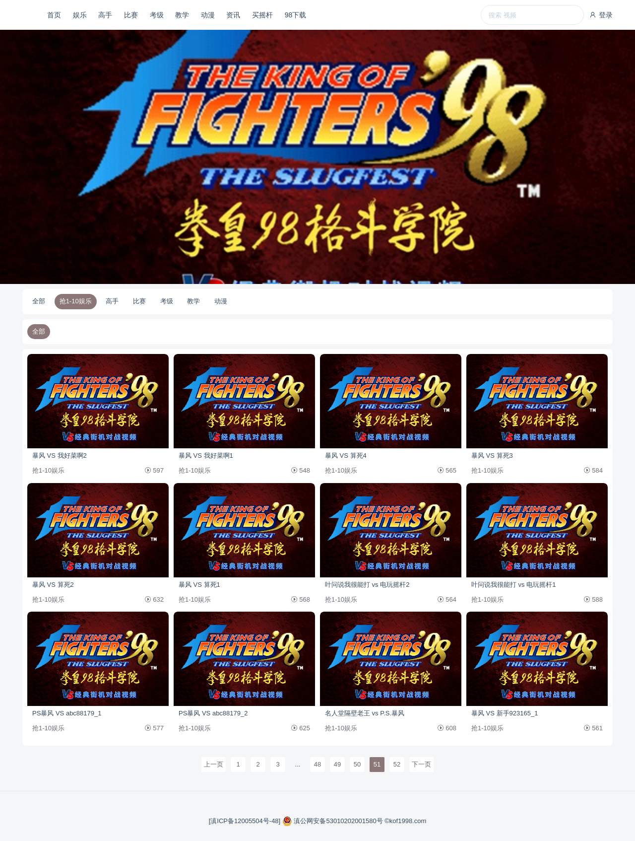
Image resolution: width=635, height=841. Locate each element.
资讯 (233, 15)
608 (447, 728)
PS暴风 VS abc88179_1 (66, 713)
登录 (601, 15)
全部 (38, 301)
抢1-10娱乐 (76, 301)
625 (300, 728)
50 (357, 764)
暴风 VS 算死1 (199, 584)
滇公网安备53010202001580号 (333, 821)
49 (337, 764)
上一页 (213, 764)
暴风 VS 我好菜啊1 (206, 455)
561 (593, 728)
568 (300, 599)
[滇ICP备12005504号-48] (245, 821)
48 (317, 764)
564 (447, 599)
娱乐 (80, 15)
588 (593, 599)
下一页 (421, 764)
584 (593, 470)
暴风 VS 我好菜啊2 (59, 455)
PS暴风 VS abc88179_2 (213, 713)
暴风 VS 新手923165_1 (504, 713)
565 (447, 470)
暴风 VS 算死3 (492, 455)
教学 (182, 15)
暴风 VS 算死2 (53, 584)
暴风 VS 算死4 (346, 455)
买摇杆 (262, 15)
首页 (54, 15)
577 (154, 728)
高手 (105, 15)
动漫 (208, 15)
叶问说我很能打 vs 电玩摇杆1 (513, 584)
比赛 (131, 15)
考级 (157, 15)
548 (300, 470)
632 (154, 599)
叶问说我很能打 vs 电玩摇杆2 (367, 584)
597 (154, 470)
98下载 (296, 15)
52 (396, 764)
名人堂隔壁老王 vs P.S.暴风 (364, 713)
